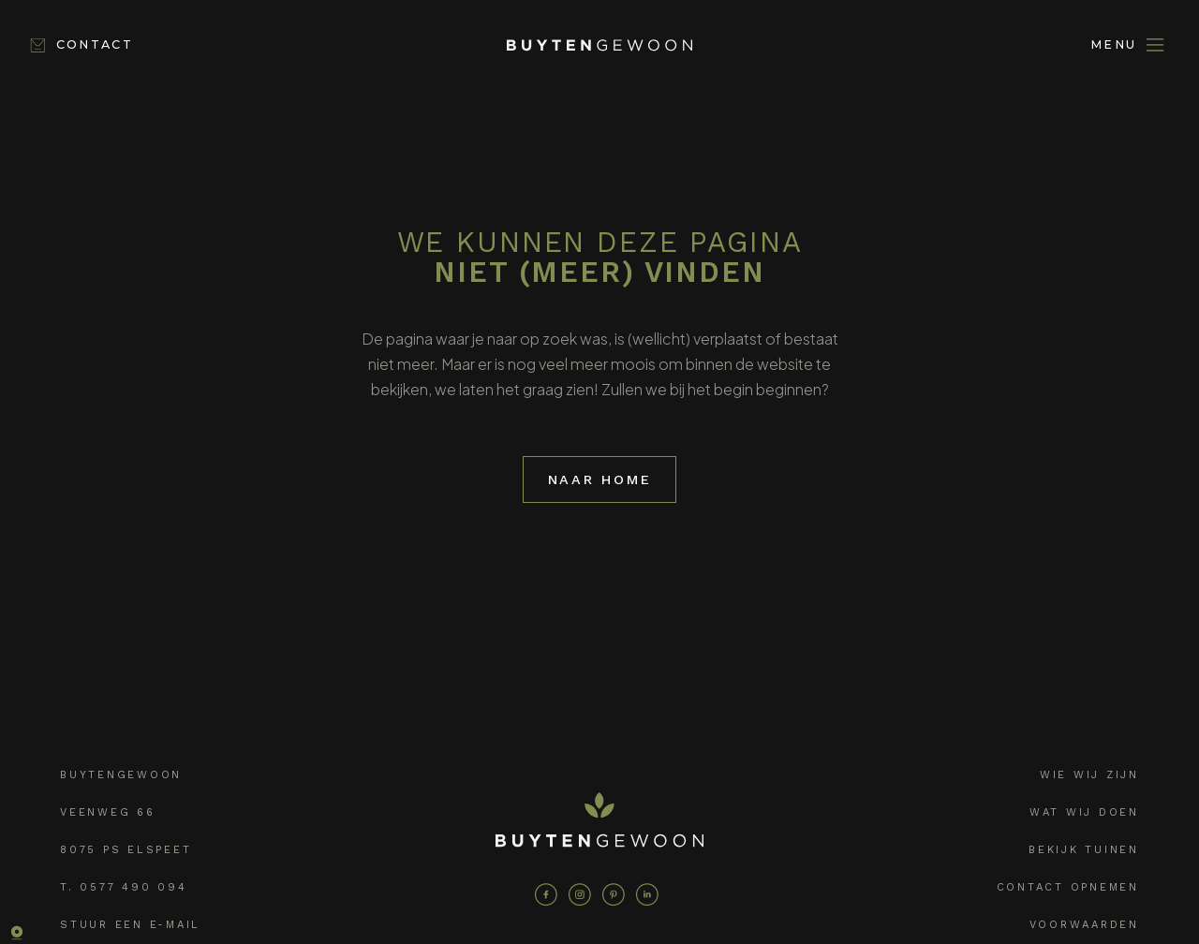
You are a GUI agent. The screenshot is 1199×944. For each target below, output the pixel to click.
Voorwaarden (1084, 923)
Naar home (600, 478)
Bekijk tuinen (1084, 848)
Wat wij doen (1084, 810)
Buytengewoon (121, 773)
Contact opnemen (1068, 885)
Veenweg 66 (107, 810)
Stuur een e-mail (130, 923)
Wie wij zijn (1089, 773)
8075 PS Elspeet (125, 848)
